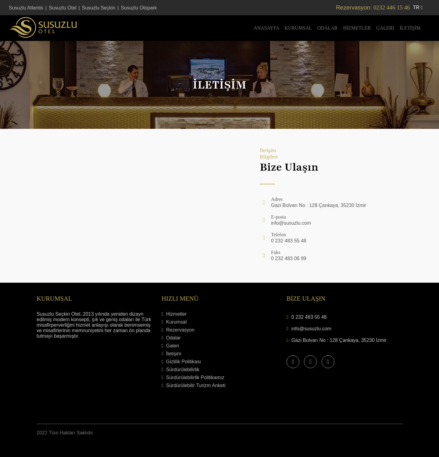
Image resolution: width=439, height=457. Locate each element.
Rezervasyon (178, 329)
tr (418, 7)
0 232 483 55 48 (309, 317)
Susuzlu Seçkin (98, 7)
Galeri (385, 28)
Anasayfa (266, 28)
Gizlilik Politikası (181, 361)
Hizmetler (357, 28)
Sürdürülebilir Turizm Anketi (193, 385)
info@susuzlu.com (311, 328)
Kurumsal (298, 28)
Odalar (327, 28)
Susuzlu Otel (63, 7)
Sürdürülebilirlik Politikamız (193, 377)
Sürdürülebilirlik (180, 369)
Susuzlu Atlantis (26, 7)
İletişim (410, 28)
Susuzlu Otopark (139, 7)
